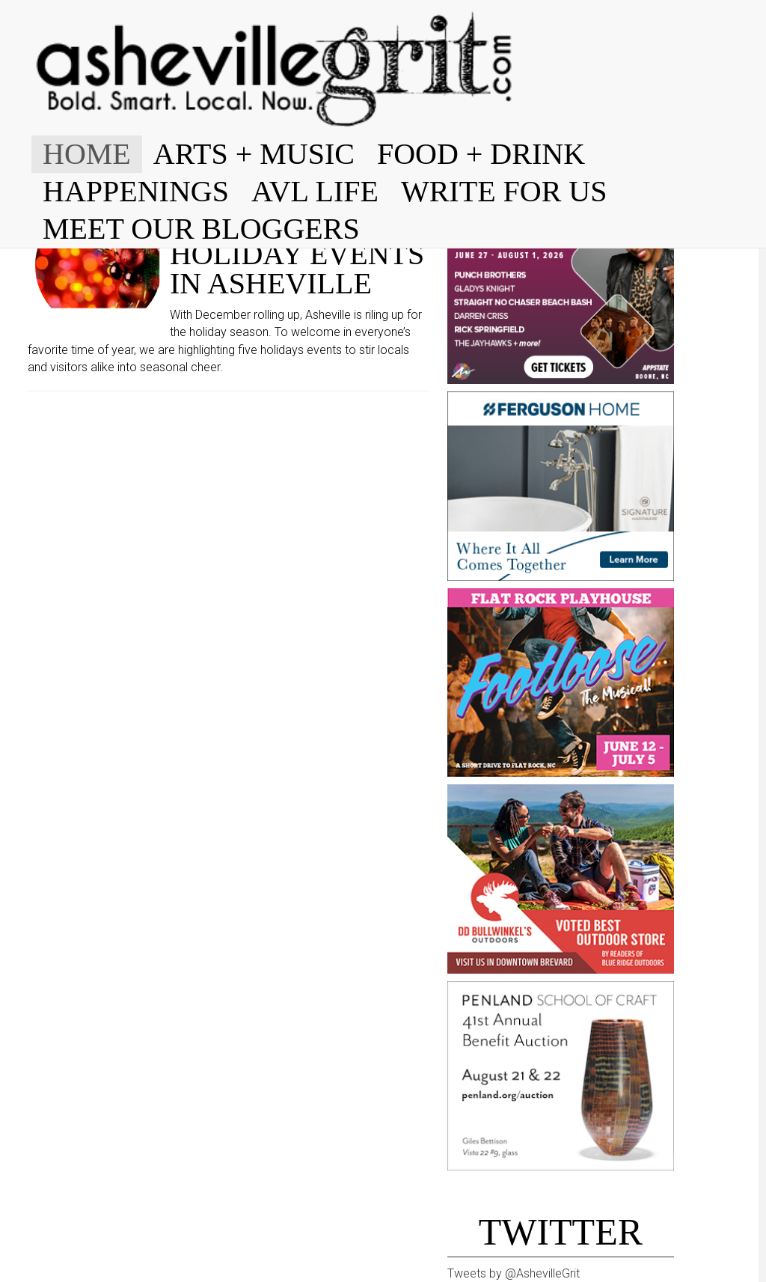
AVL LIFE (315, 191)
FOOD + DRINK (481, 154)
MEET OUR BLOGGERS (201, 228)
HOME (87, 154)
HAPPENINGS (136, 191)
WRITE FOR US (504, 191)
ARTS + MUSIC (254, 154)
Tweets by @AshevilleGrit (513, 1273)
